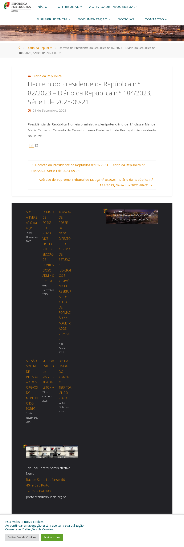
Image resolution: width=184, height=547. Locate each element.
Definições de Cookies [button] (22, 537)
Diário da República (39, 48)
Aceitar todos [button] (52, 537)
